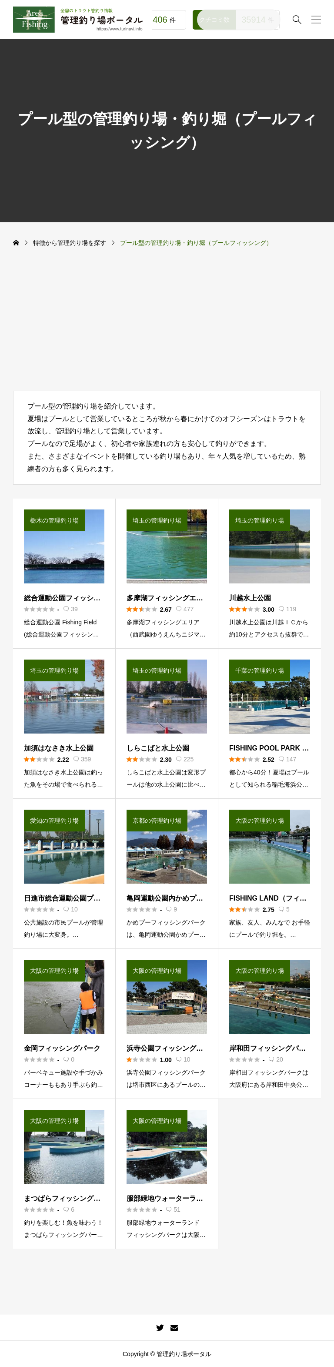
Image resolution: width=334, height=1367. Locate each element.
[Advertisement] (167, 325)
